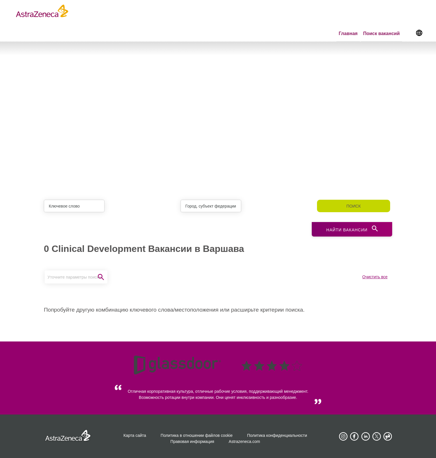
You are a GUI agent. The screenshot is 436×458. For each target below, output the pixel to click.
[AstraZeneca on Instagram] (343, 436)
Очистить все (375, 277)
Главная (348, 33)
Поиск (353, 206)
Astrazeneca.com (244, 441)
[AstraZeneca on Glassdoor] (387, 436)
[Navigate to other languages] (419, 32)
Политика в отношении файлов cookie (197, 435)
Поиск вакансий (381, 33)
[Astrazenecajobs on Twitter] (376, 436)
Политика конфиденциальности (277, 435)
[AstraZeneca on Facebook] (354, 436)
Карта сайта (134, 435)
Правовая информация (192, 441)
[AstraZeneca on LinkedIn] (365, 436)
